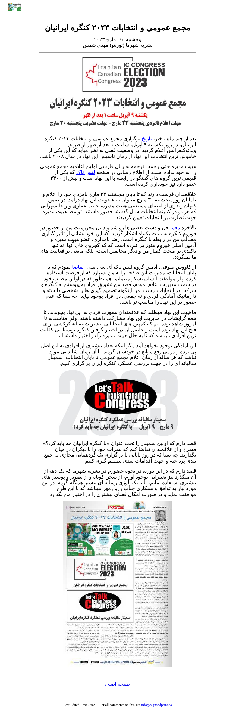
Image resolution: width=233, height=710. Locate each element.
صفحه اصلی (117, 684)
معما (175, 227)
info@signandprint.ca (156, 705)
